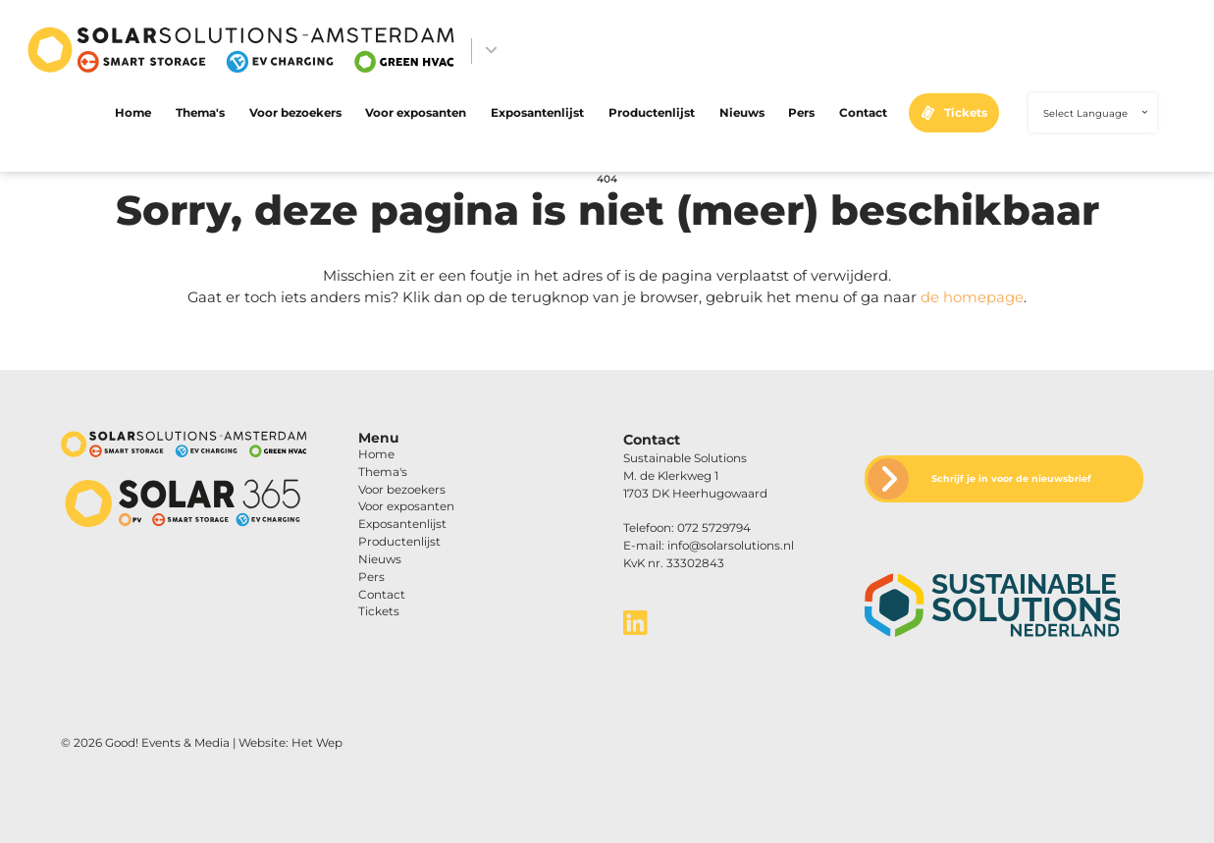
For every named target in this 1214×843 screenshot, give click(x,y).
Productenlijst (651, 113)
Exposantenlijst (537, 113)
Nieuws (742, 113)
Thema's (200, 113)
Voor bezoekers (295, 113)
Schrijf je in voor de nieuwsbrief (1011, 478)
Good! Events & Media (167, 743)
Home (133, 113)
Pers (801, 113)
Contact (863, 113)
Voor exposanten (415, 113)
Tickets (965, 113)
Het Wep (317, 743)
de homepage (972, 297)
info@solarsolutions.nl (730, 546)
